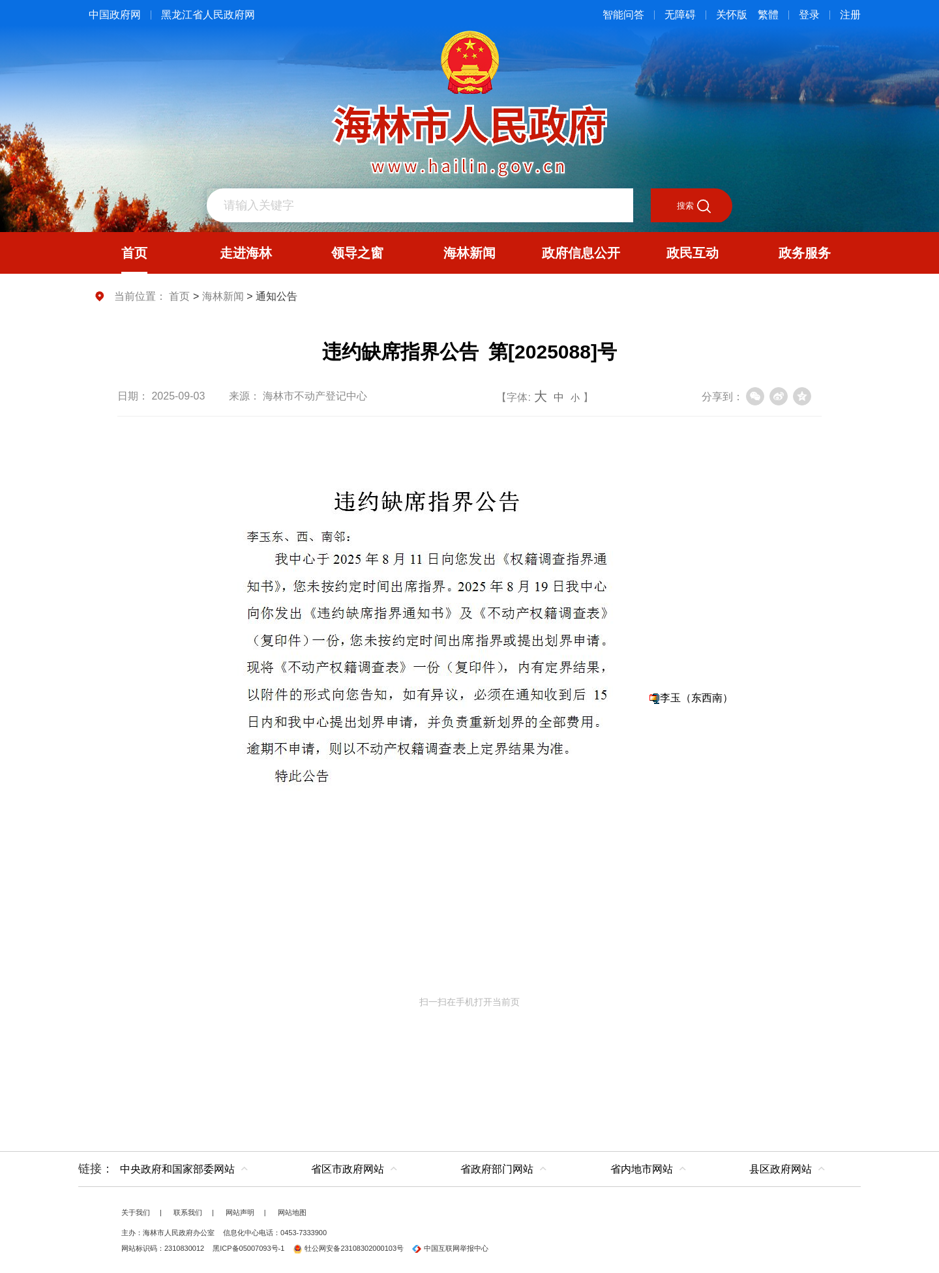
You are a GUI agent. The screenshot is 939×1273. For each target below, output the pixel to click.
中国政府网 (115, 14)
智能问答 (623, 14)
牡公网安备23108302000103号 (348, 1248)
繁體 (768, 14)
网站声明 (240, 1212)
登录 (809, 14)
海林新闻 (223, 296)
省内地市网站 (641, 1169)
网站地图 (292, 1212)
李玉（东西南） (696, 697)
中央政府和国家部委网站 (177, 1169)
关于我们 (135, 1212)
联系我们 (187, 1212)
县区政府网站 (780, 1169)
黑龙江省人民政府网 (208, 14)
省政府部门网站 (496, 1169)
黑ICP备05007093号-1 (248, 1248)
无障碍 (680, 14)
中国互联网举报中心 (450, 1248)
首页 (179, 296)
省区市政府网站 (347, 1169)
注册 (850, 14)
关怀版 (731, 14)
